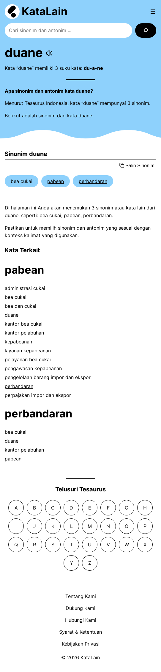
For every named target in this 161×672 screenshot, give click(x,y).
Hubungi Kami (80, 620)
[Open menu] (152, 11)
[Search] (145, 30)
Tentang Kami (80, 596)
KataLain (44, 11)
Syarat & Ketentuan (80, 632)
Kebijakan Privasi (81, 644)
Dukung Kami (80, 608)
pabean (55, 181)
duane (11, 315)
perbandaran (93, 181)
